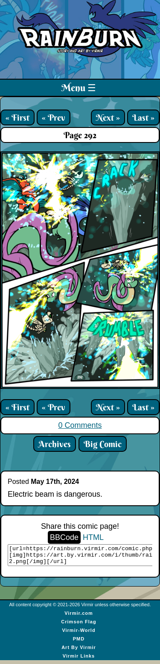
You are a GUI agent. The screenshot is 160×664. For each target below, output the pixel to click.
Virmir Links (79, 659)
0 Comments (80, 425)
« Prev (53, 117)
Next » (108, 117)
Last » (143, 117)
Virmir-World (78, 634)
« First (17, 117)
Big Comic (103, 444)
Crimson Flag (78, 625)
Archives (54, 444)
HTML (93, 537)
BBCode (64, 537)
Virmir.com (78, 617)
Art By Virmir (78, 651)
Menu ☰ (78, 88)
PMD (78, 642)
